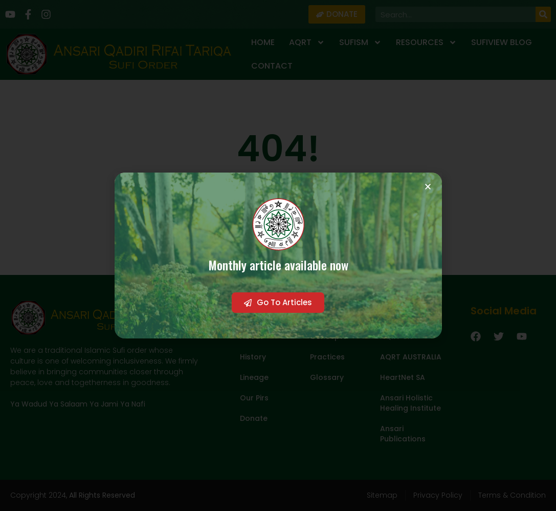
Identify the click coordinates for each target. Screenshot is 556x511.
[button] (428, 186)
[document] (278, 255)
